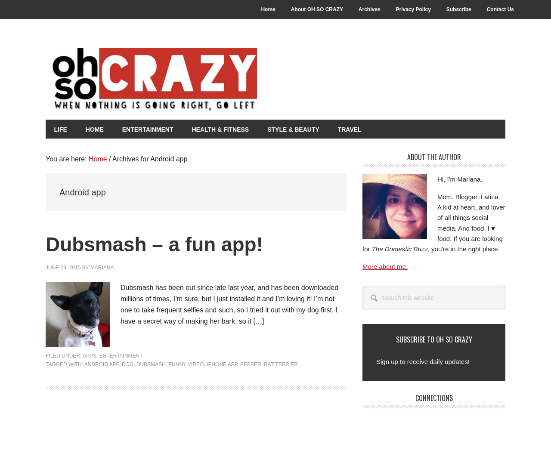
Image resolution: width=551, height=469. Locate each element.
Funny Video (186, 364)
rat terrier (281, 364)
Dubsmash (151, 364)
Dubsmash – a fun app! (159, 244)
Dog (127, 364)
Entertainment (121, 356)
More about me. (385, 266)
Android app (101, 364)
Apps (89, 356)
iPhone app (222, 364)
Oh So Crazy (196, 80)
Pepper (250, 364)
